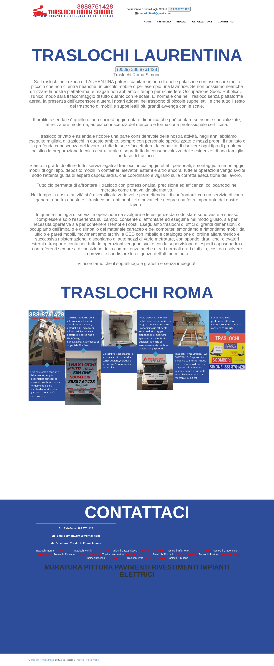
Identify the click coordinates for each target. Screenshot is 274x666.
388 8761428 (85, 528)
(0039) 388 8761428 (137, 69)
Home (147, 21)
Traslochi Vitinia (83, 550)
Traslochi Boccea (95, 558)
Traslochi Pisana (116, 558)
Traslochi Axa (101, 550)
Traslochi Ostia (43, 554)
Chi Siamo (164, 21)
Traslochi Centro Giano (151, 550)
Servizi (181, 21)
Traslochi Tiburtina (177, 558)
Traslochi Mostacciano (138, 554)
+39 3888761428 (179, 9)
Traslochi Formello (163, 554)
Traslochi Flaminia (155, 558)
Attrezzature (202, 21)
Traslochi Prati (135, 558)
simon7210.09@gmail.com (154, 13)
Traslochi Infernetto (177, 550)
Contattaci (226, 21)
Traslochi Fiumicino (65, 554)
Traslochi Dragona (200, 550)
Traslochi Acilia (63, 550)
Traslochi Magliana (186, 554)
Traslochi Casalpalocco (123, 550)
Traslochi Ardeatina (113, 554)
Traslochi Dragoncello (224, 550)
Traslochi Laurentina (89, 554)
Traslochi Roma (45, 550)
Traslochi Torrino (208, 554)
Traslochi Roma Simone (42, 659)
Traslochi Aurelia (228, 554)
